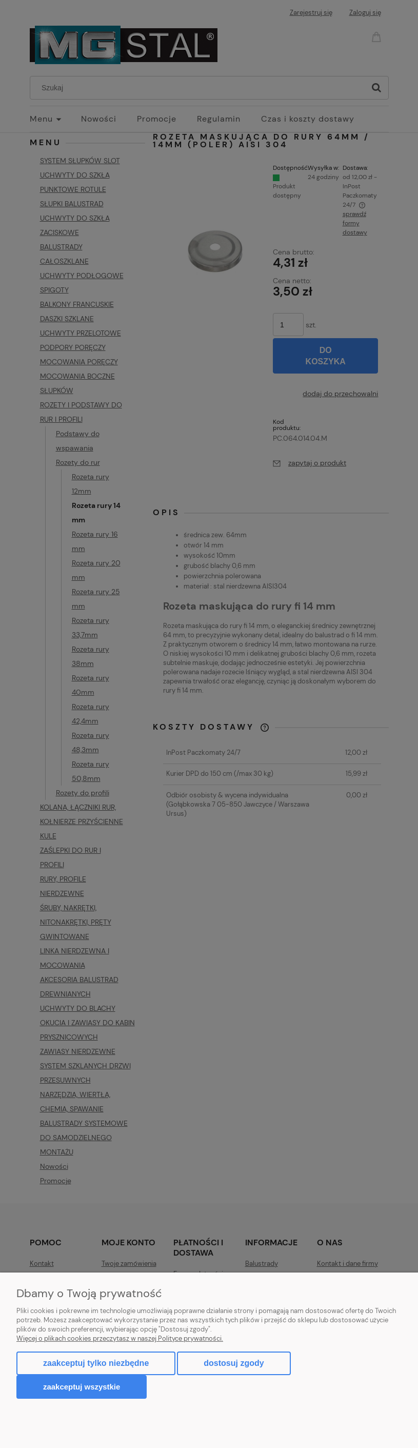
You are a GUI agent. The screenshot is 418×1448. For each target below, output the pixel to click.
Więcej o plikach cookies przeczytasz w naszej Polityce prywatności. (119, 1338)
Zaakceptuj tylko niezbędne (96, 1363)
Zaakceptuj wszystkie (81, 1386)
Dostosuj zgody (234, 1363)
